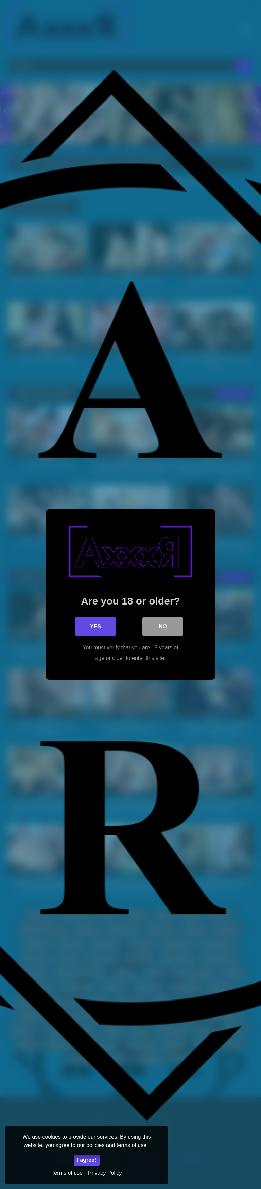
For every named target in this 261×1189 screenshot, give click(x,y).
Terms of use (67, 1173)
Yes (95, 626)
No (163, 626)
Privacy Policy (105, 1173)
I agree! (87, 1160)
